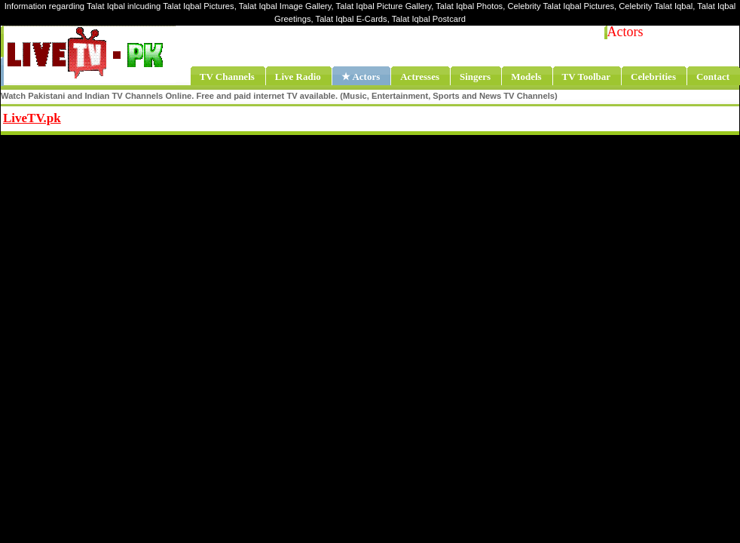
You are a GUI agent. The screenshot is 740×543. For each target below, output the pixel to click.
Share (155, 116)
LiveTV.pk (32, 118)
